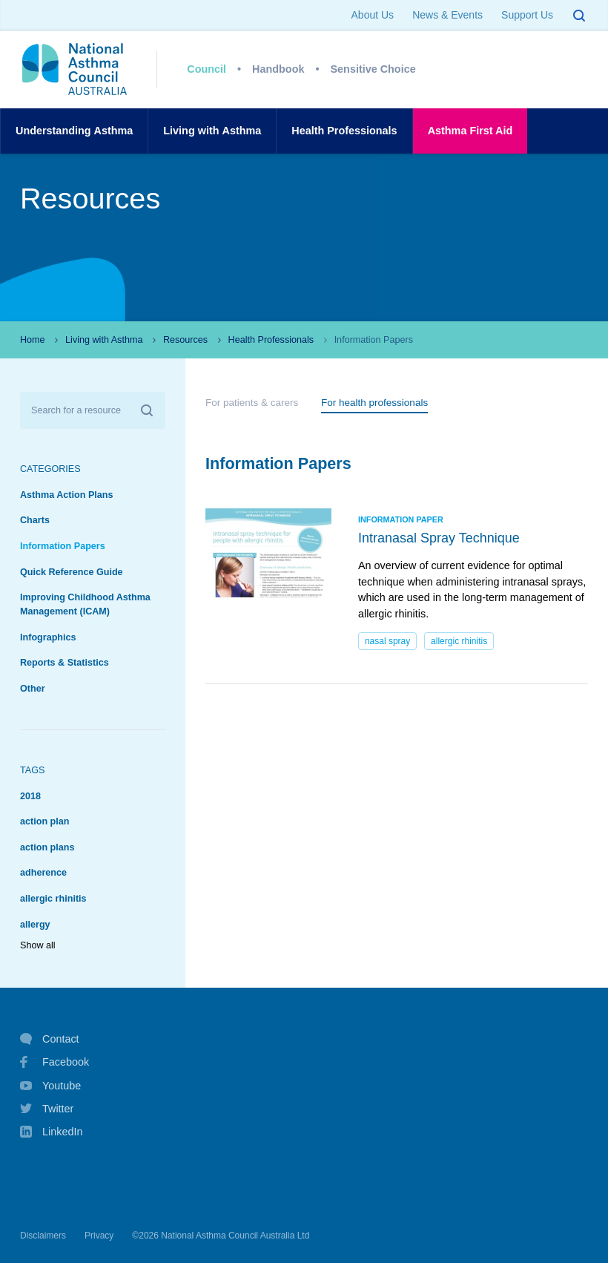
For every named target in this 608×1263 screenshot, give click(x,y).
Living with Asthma (103, 340)
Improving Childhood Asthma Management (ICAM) (85, 604)
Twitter (46, 1109)
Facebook (54, 1062)
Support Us (527, 15)
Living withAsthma (212, 131)
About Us (372, 15)
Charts (35, 520)
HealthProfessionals (344, 131)
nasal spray (387, 641)
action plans (47, 847)
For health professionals (374, 402)
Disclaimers (43, 1235)
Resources (185, 340)
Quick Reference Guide (71, 572)
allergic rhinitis (53, 898)
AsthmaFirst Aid (470, 131)
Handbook (278, 69)
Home (32, 340)
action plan (44, 821)
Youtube (50, 1086)
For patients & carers (251, 402)
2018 (30, 796)
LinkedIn (51, 1133)
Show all (38, 945)
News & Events (447, 15)
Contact (49, 1039)
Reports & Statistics (64, 662)
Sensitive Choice (373, 69)
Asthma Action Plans (66, 495)
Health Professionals (271, 340)
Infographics (48, 637)
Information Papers (62, 546)
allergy (35, 924)
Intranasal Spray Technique (439, 538)
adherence (43, 872)
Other (32, 688)
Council (206, 69)
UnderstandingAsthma (74, 131)
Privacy (99, 1235)
